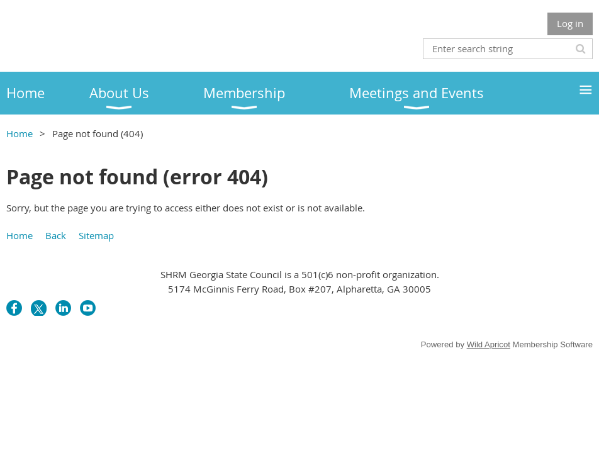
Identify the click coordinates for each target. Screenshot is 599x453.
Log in (570, 23)
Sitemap (96, 235)
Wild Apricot (488, 344)
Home (19, 133)
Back (55, 235)
